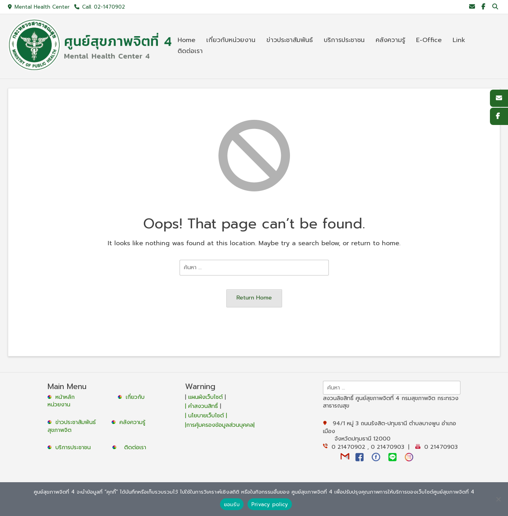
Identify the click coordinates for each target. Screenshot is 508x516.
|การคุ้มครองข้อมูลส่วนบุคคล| (220, 425)
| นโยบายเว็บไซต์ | (206, 415)
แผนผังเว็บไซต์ (205, 397)
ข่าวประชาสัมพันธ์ (77, 422)
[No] (498, 499)
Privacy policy (269, 504)
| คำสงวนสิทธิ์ (202, 406)
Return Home (254, 297)
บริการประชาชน (75, 447)
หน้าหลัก (62, 397)
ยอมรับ (232, 504)
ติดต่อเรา (135, 447)
